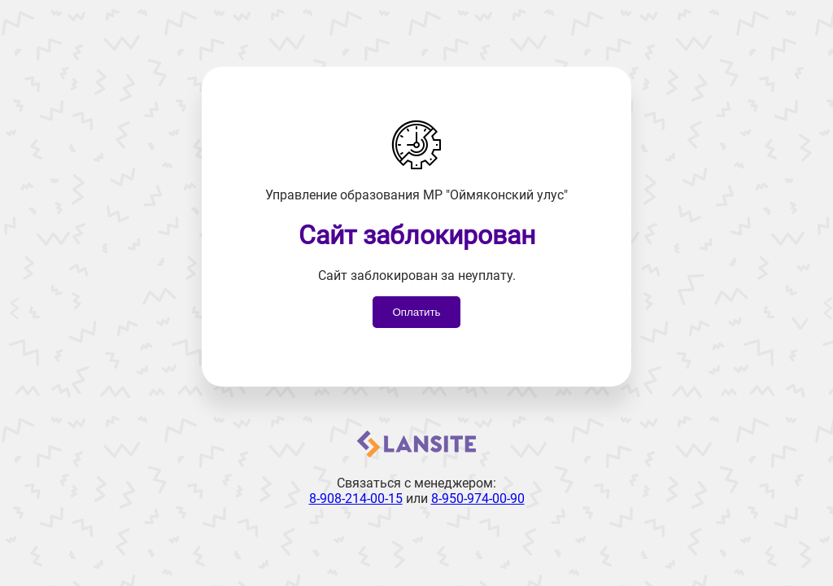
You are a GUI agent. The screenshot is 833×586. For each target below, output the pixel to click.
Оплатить (416, 312)
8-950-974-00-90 (478, 498)
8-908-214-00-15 (356, 498)
